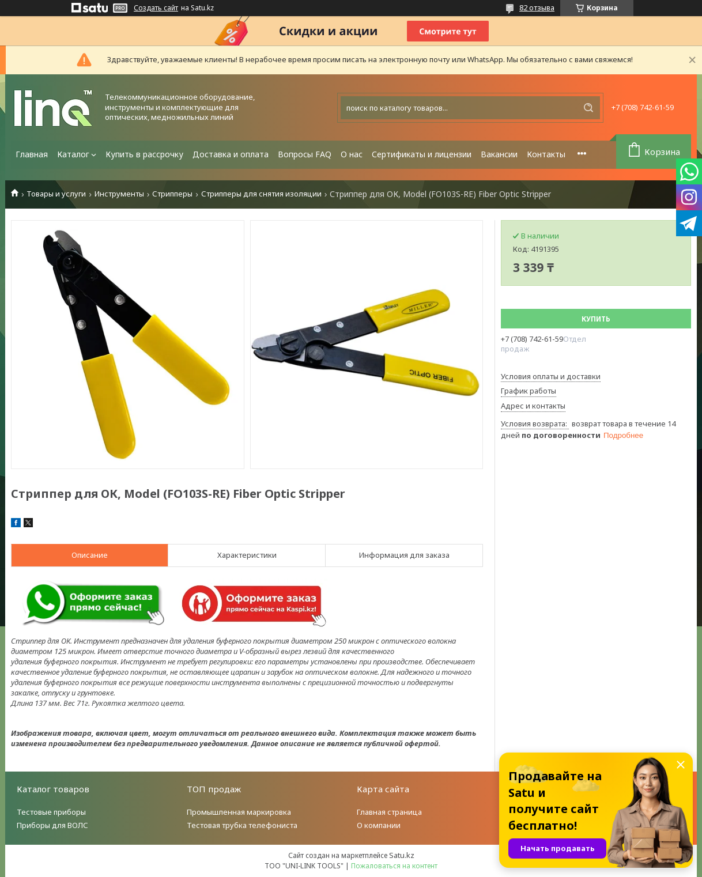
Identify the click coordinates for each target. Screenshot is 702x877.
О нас (352, 154)
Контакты (546, 154)
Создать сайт (156, 8)
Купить (596, 319)
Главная (32, 154)
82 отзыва (536, 7)
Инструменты (119, 194)
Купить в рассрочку (144, 154)
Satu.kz (401, 855)
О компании (379, 825)
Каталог (73, 154)
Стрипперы (172, 194)
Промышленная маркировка (239, 812)
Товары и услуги (56, 194)
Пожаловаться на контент (394, 866)
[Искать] (588, 107)
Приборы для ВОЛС (52, 825)
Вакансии (499, 154)
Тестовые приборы (51, 812)
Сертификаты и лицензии (421, 154)
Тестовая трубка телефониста (242, 825)
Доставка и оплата (231, 154)
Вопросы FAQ (304, 154)
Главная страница (389, 812)
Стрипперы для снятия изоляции (261, 194)
